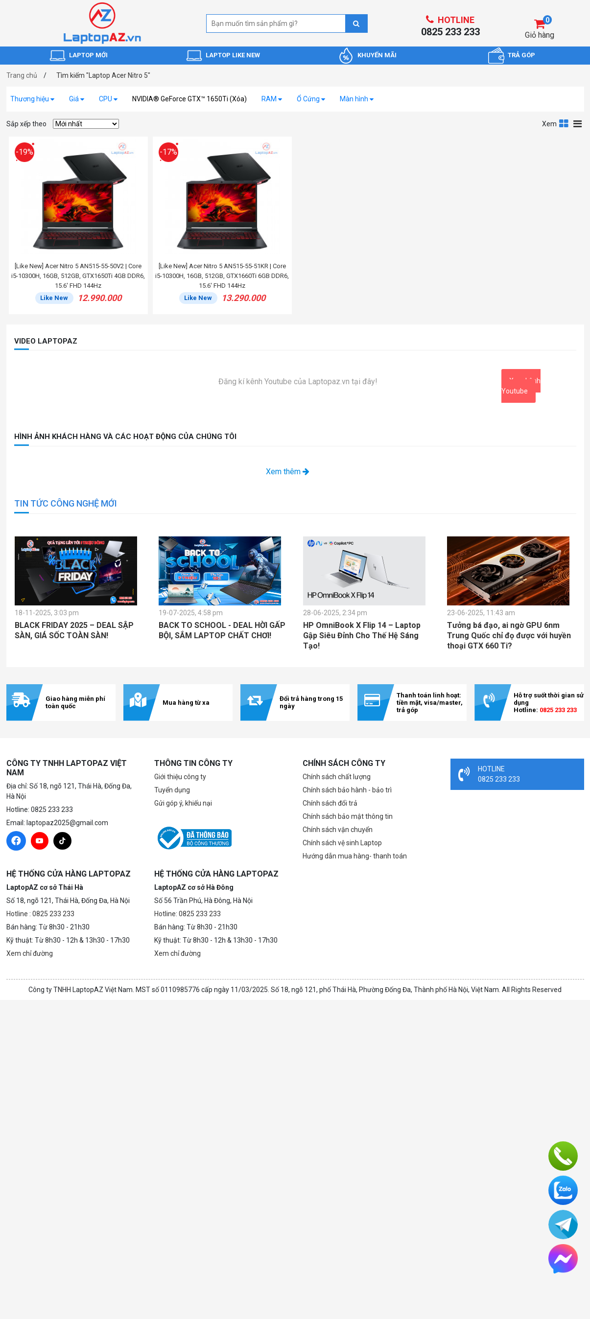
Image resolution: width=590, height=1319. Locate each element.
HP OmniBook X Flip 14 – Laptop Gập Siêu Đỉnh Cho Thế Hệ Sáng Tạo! (362, 635)
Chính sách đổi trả (330, 803)
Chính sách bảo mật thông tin (348, 816)
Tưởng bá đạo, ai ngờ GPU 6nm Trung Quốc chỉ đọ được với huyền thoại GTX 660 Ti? (509, 635)
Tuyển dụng (172, 790)
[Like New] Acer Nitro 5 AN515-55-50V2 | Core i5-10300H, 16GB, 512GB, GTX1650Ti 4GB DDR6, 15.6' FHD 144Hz (78, 275)
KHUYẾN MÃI (377, 55)
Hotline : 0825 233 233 (40, 914)
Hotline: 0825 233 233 (187, 914)
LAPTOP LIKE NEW (233, 55)
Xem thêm (287, 471)
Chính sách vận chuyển (338, 829)
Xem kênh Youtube (521, 386)
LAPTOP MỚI (88, 55)
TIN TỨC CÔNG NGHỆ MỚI (65, 503)
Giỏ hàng (539, 35)
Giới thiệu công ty (180, 777)
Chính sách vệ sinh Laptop (342, 843)
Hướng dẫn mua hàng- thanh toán (355, 856)
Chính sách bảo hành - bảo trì (347, 790)
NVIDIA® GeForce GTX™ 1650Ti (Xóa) (189, 99)
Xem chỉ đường (29, 953)
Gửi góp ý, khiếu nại (183, 803)
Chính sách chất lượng (337, 777)
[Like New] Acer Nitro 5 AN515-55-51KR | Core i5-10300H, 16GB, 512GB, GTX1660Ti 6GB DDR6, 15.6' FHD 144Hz (222, 275)
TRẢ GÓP (521, 55)
